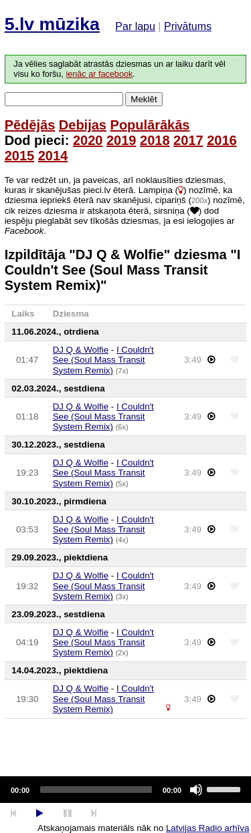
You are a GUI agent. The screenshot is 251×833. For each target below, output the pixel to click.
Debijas (82, 125)
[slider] (96, 789)
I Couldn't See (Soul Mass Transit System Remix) (103, 360)
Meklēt (144, 99)
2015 (20, 155)
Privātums (188, 26)
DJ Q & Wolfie (80, 350)
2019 (121, 140)
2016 (222, 140)
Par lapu (135, 26)
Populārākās (150, 125)
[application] (125, 789)
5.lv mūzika (52, 24)
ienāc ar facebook (99, 74)
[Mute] (196, 789)
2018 (155, 140)
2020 (88, 140)
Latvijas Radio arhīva (207, 828)
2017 (188, 140)
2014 (53, 155)
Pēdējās (30, 125)
